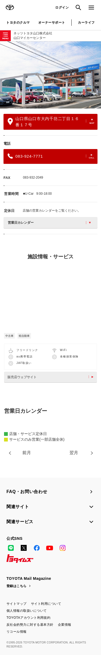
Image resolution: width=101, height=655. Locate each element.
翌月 (73, 452)
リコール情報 (16, 632)
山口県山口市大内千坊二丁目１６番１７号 (51, 121)
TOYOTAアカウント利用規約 (28, 618)
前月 (26, 452)
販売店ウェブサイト (52, 377)
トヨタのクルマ (18, 22)
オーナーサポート (51, 22)
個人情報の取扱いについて (26, 611)
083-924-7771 (51, 156)
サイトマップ (16, 604)
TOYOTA (9, 7)
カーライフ (86, 22)
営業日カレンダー (49, 223)
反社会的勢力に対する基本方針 (30, 625)
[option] (50, 74)
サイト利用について (46, 604)
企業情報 (64, 625)
